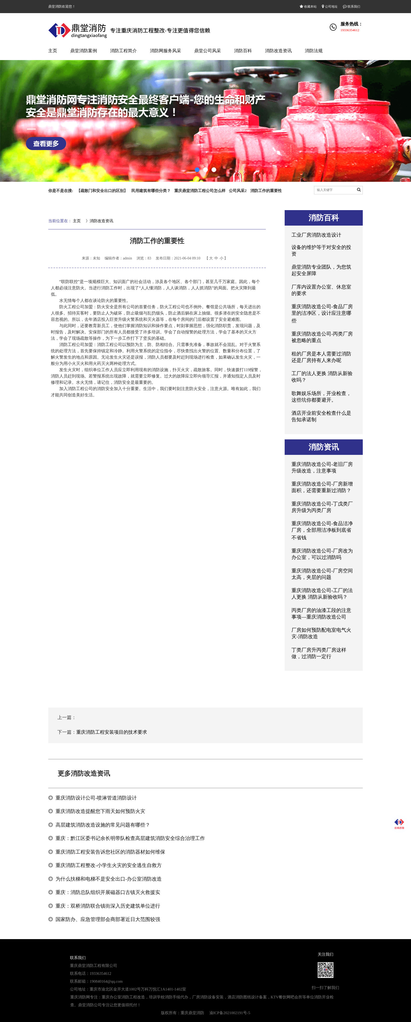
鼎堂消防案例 (83, 50)
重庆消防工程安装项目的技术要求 (111, 732)
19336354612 (349, 30)
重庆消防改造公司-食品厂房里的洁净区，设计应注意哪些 (322, 313)
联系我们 (351, 6)
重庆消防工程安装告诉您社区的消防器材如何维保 (110, 852)
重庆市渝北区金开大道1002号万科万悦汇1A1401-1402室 (138, 989)
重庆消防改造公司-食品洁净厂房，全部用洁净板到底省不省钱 (322, 530)
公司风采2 (238, 191)
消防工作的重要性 (266, 191)
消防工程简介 (123, 50)
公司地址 (330, 6)
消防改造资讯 (278, 50)
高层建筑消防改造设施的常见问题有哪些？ (103, 825)
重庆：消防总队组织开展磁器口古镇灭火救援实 (108, 892)
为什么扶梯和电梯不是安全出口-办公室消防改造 (109, 879)
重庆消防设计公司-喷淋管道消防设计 (96, 798)
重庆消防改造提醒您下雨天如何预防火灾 (100, 811)
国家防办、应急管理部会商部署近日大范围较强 (108, 919)
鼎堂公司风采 (207, 50)
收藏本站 (308, 6)
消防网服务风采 (165, 50)
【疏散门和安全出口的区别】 (102, 191)
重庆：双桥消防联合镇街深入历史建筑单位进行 (108, 906)
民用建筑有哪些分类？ (151, 191)
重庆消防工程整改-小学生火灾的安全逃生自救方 (109, 865)
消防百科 (243, 50)
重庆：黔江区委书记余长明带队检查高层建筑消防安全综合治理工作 (130, 838)
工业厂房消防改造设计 (316, 235)
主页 (52, 50)
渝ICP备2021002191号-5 (229, 1013)
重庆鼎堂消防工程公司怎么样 (199, 191)
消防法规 (314, 50)
